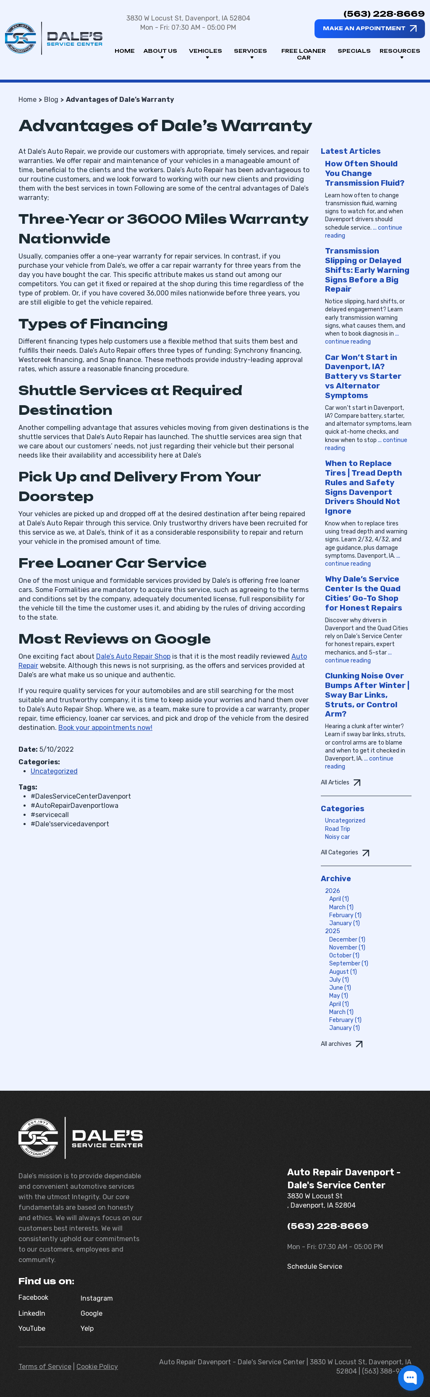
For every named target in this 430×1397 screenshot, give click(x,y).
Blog (51, 99)
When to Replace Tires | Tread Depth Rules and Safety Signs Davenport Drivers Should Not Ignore (363, 487)
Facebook (33, 1297)
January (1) (344, 923)
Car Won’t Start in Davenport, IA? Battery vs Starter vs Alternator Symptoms (363, 376)
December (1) (347, 939)
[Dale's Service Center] (53, 38)
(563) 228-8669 (384, 14)
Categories (342, 808)
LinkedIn (31, 1313)
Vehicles (205, 54)
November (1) (347, 947)
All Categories (339, 852)
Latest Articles (351, 151)
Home (125, 51)
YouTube (31, 1328)
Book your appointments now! (105, 728)
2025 (332, 931)
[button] (411, 1378)
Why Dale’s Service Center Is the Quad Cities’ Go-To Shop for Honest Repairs (363, 593)
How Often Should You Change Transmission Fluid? (364, 173)
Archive (336, 878)
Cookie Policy (97, 1367)
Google (91, 1313)
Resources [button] (400, 54)
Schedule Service (314, 1266)
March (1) (341, 907)
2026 (332, 891)
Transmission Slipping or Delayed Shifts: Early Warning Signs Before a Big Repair (367, 270)
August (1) (343, 971)
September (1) (348, 963)
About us (160, 54)
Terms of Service (44, 1367)
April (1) (339, 899)
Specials (354, 51)
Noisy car (337, 837)
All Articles (335, 782)
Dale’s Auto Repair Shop (133, 656)
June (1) (340, 987)
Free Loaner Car (303, 54)
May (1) (338, 995)
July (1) (339, 979)
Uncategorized (54, 771)
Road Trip (337, 829)
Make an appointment (364, 28)
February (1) (345, 915)
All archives (336, 1044)
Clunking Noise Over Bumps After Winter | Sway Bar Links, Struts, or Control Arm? (367, 695)
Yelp (87, 1328)
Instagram (97, 1298)
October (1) (344, 955)
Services (250, 54)
